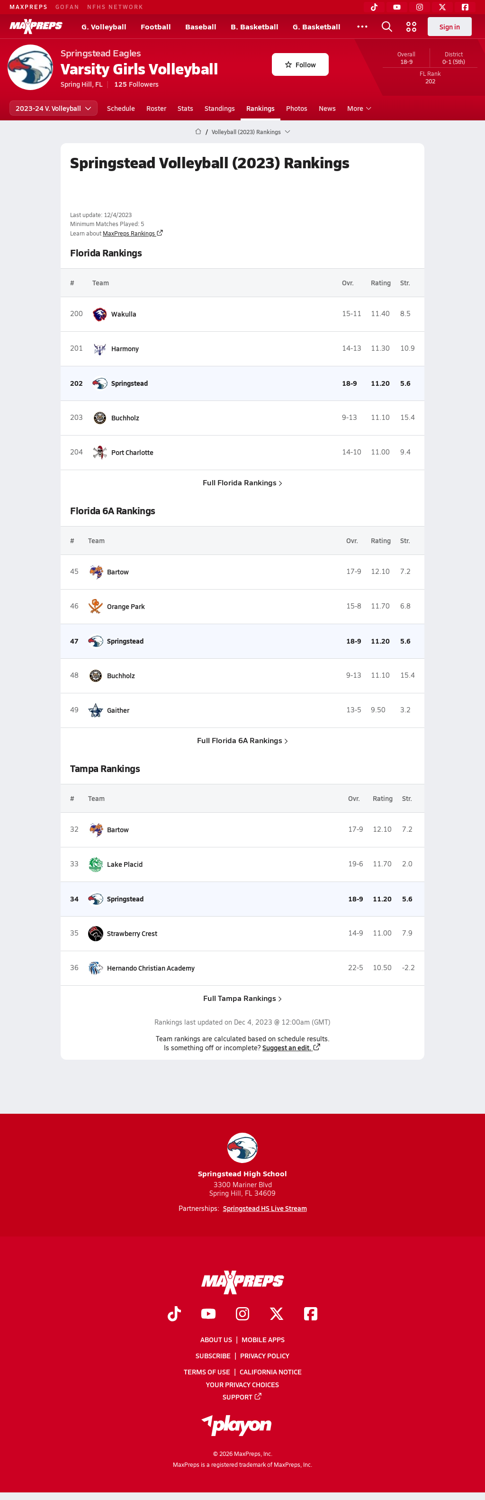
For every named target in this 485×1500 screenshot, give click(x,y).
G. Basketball (317, 26)
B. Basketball (254, 26)
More (358, 108)
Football (156, 26)
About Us (216, 1339)
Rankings (260, 108)
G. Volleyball (103, 26)
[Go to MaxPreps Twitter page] (276, 1314)
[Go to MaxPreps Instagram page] (242, 1314)
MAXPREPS (28, 6)
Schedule (121, 108)
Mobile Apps (263, 1339)
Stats (185, 108)
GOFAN (67, 6)
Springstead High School (242, 1156)
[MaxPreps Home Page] (198, 131)
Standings (220, 108)
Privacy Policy (264, 1356)
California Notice (271, 1372)
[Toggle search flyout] (387, 26)
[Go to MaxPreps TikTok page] (174, 1314)
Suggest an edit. (291, 1047)
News (327, 108)
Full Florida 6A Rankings (242, 740)
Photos (296, 108)
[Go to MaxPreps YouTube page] (208, 1314)
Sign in (450, 26)
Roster (156, 108)
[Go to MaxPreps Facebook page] (310, 1314)
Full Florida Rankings (242, 482)
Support (242, 1396)
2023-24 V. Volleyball (53, 108)
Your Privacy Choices (242, 1384)
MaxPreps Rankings (133, 233)
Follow (300, 64)
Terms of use (207, 1372)
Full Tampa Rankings (242, 997)
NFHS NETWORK (115, 6)
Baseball (200, 26)
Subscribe (213, 1356)
